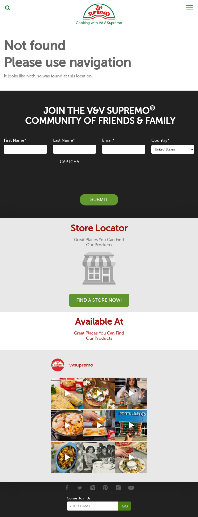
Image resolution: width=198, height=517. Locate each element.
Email (108, 140)
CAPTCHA (69, 162)
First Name (15, 140)
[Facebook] (66, 487)
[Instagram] (92, 487)
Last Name (64, 140)
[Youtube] (131, 487)
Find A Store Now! (99, 300)
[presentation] (99, 176)
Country (160, 140)
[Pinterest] (105, 487)
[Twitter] (79, 487)
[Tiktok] (118, 487)
